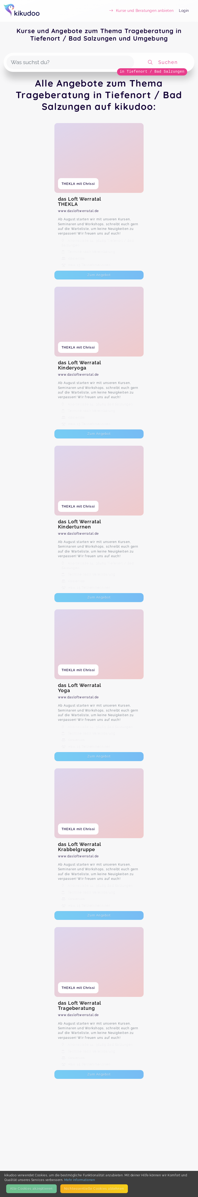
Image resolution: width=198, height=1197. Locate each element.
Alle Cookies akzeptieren (31, 1189)
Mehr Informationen (79, 1180)
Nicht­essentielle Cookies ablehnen (94, 1189)
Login (184, 11)
